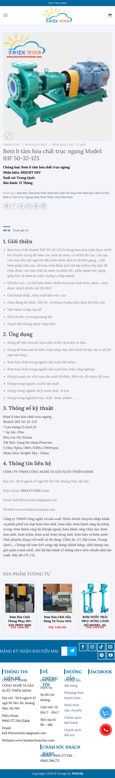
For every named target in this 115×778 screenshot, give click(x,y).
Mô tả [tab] (6, 230)
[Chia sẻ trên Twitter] (21, 206)
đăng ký (72, 651)
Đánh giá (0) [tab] (21, 230)
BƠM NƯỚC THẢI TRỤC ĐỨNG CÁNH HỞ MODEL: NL (95, 621)
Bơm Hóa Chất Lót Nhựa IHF (64, 193)
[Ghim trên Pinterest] (36, 206)
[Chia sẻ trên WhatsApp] (6, 206)
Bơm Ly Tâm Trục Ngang (18, 197)
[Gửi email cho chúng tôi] (110, 647)
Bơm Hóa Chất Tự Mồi (69, 144)
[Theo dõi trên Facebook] (83, 647)
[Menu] (5, 15)
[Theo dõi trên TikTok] (101, 647)
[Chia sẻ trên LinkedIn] (43, 206)
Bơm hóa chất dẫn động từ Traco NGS (57, 619)
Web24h (77, 773)
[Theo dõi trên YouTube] (111, 655)
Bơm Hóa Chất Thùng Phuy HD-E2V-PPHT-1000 (20, 621)
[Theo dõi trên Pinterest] (102, 655)
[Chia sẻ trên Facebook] (14, 206)
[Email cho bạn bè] (28, 206)
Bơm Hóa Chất (36, 144)
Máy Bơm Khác (64, 197)
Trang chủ (11, 144)
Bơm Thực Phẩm (44, 197)
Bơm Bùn (22, 193)
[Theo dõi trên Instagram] (92, 647)
